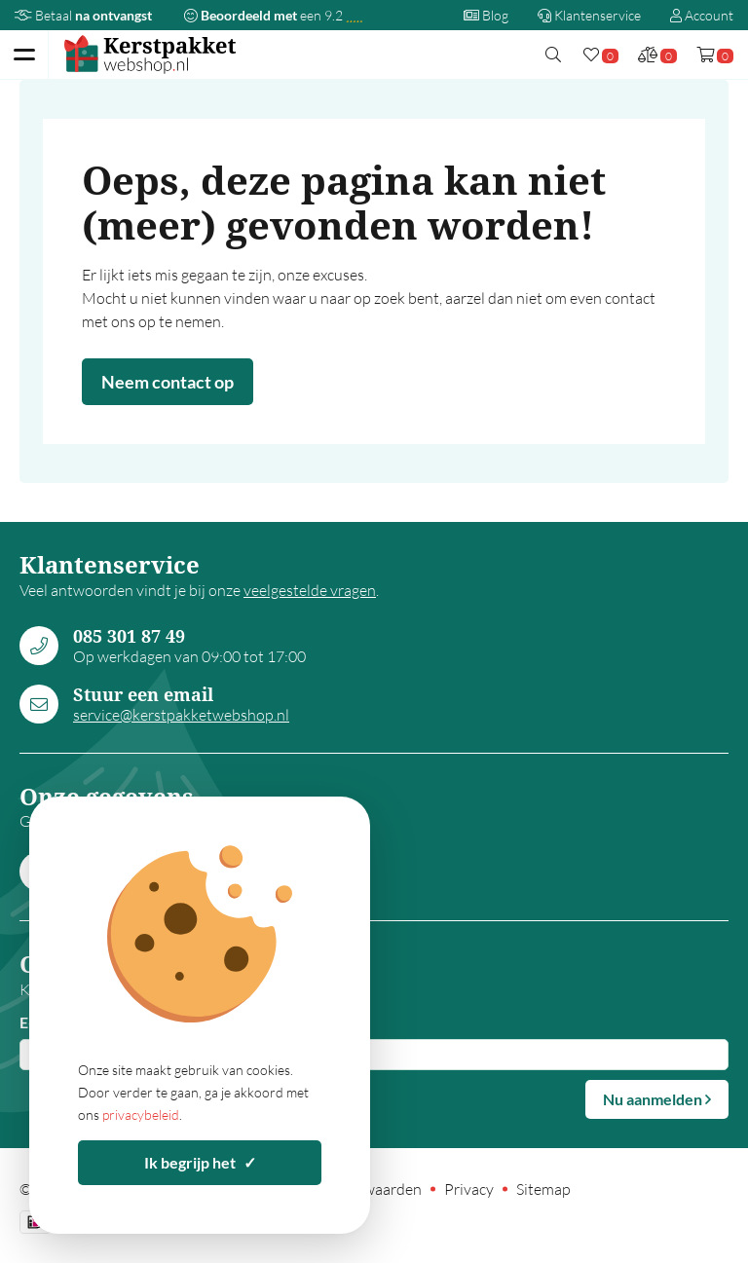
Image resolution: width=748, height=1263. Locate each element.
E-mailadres (60, 1022)
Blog (486, 15)
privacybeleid (140, 1114)
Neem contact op (167, 381)
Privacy (469, 1189)
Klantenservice (589, 15)
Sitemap (543, 1189)
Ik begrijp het (200, 1162)
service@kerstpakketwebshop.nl (181, 714)
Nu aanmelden (657, 1099)
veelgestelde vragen (309, 590)
